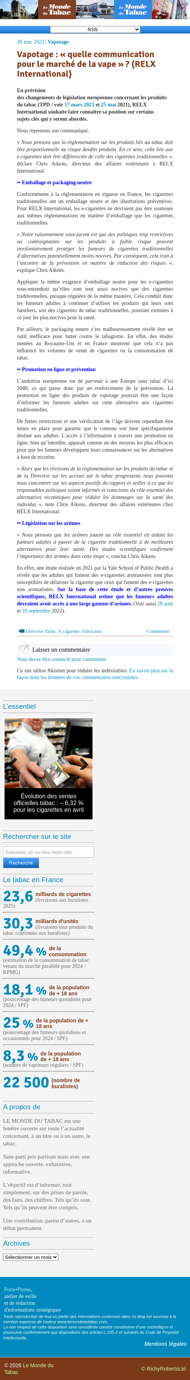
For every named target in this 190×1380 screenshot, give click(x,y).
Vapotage (58, 42)
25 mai (108, 105)
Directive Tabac (41, 631)
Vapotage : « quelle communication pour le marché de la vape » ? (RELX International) (86, 64)
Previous (15, 762)
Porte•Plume (17, 1289)
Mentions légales (165, 1344)
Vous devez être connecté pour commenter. (62, 659)
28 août (165, 604)
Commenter (158, 631)
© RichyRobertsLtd (163, 1369)
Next (81, 762)
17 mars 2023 (79, 105)
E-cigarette (69, 631)
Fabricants (92, 631)
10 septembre (36, 611)
